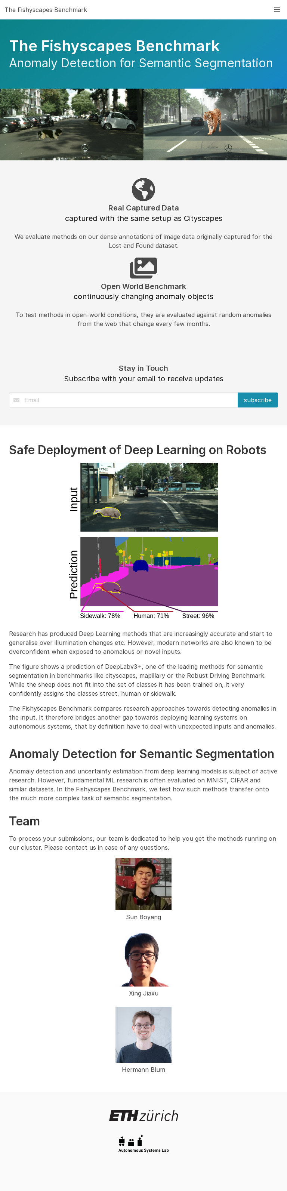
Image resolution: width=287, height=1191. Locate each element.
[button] (277, 9)
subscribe (258, 400)
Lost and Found (131, 245)
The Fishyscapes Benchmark (45, 9)
